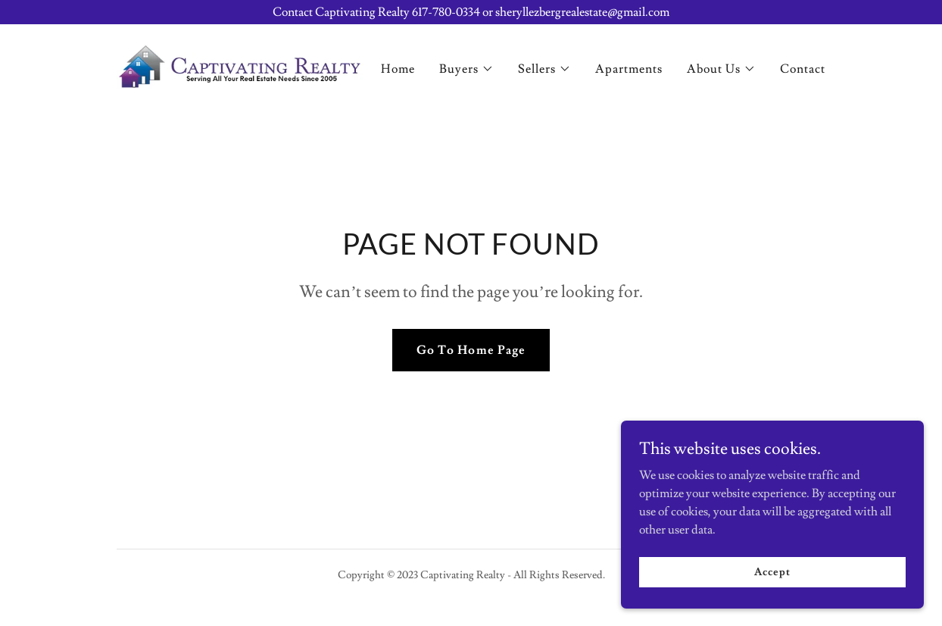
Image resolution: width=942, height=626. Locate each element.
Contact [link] (802, 69)
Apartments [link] (629, 69)
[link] (240, 63)
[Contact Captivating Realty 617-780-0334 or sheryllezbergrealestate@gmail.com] (471, 12)
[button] (466, 69)
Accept (772, 602)
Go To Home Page (470, 350)
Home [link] (398, 69)
